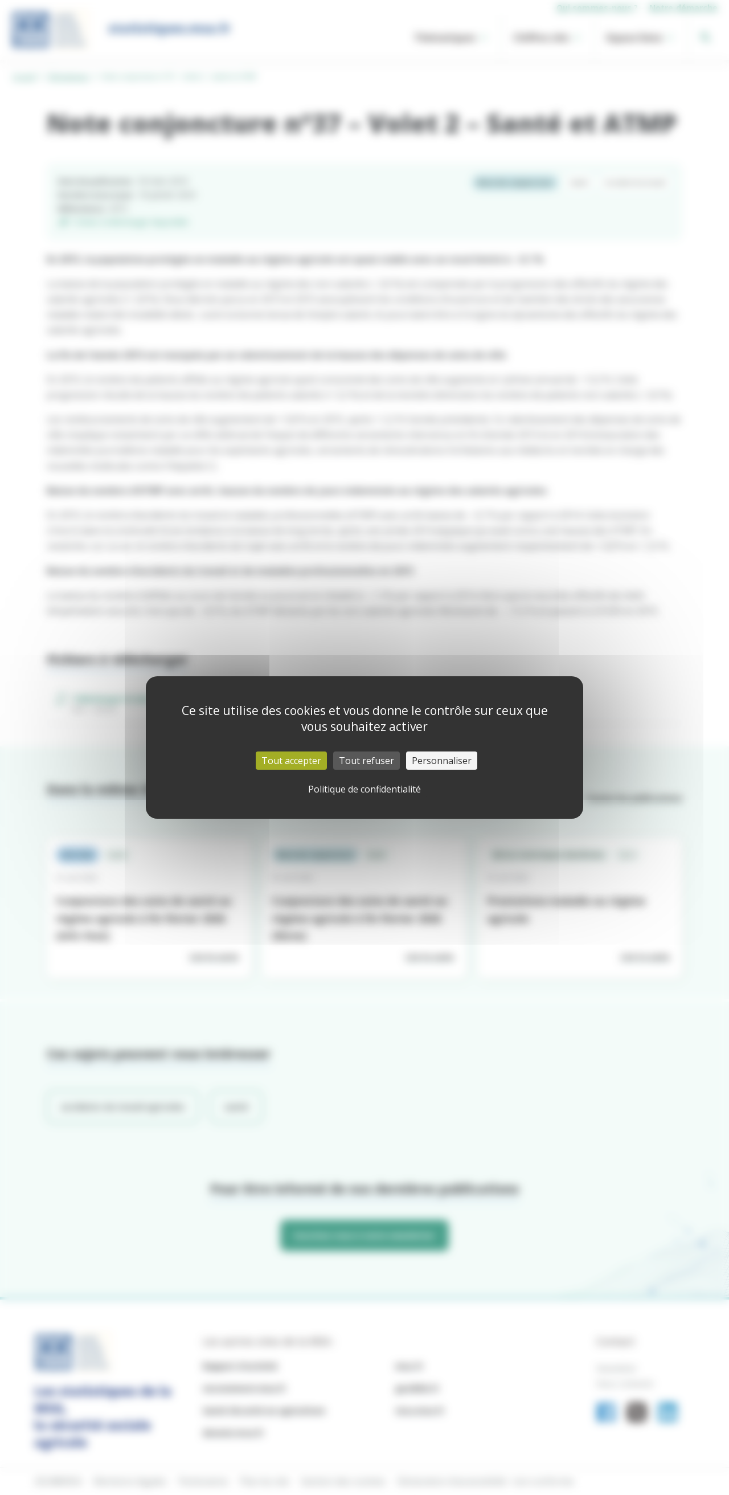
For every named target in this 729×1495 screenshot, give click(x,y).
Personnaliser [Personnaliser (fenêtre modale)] (442, 760)
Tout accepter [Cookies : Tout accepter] (291, 760)
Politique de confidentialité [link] (364, 789)
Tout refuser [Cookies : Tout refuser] (366, 760)
